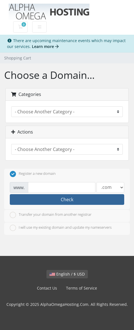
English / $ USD (67, 274)
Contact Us (47, 288)
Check (67, 199)
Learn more (45, 46)
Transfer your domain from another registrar (50, 215)
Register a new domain (33, 174)
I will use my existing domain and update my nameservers (61, 228)
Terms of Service (81, 288)
